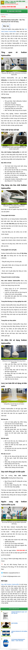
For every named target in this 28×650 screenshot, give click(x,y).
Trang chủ (2, 14)
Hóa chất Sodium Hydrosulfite (10, 584)
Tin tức (6, 14)
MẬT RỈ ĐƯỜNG (14, 623)
